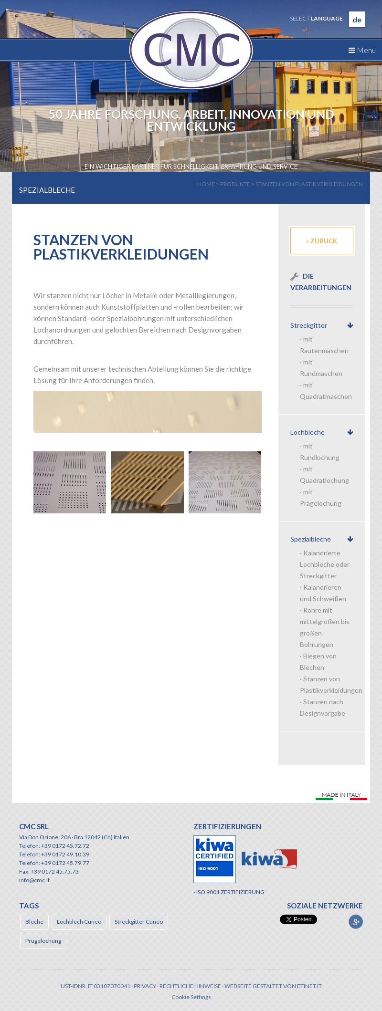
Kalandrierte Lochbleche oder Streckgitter (325, 564)
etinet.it (309, 986)
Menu (362, 49)
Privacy (145, 986)
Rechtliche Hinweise (190, 986)
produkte (235, 184)
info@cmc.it (34, 880)
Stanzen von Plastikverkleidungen (309, 184)
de (356, 19)
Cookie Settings (191, 997)
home (206, 184)
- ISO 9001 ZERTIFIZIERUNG (229, 892)
